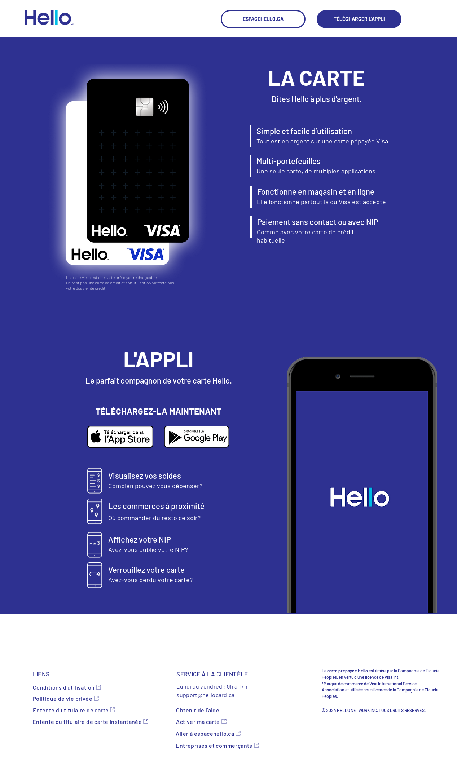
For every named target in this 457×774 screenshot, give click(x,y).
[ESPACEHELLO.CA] (263, 19)
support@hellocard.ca (205, 694)
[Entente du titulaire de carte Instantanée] (96, 721)
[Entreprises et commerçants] (218, 745)
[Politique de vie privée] (75, 698)
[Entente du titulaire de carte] (75, 710)
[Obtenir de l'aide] (218, 710)
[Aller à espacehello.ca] (227, 733)
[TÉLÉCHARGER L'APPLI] (359, 19)
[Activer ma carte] (227, 721)
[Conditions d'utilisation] (75, 687)
